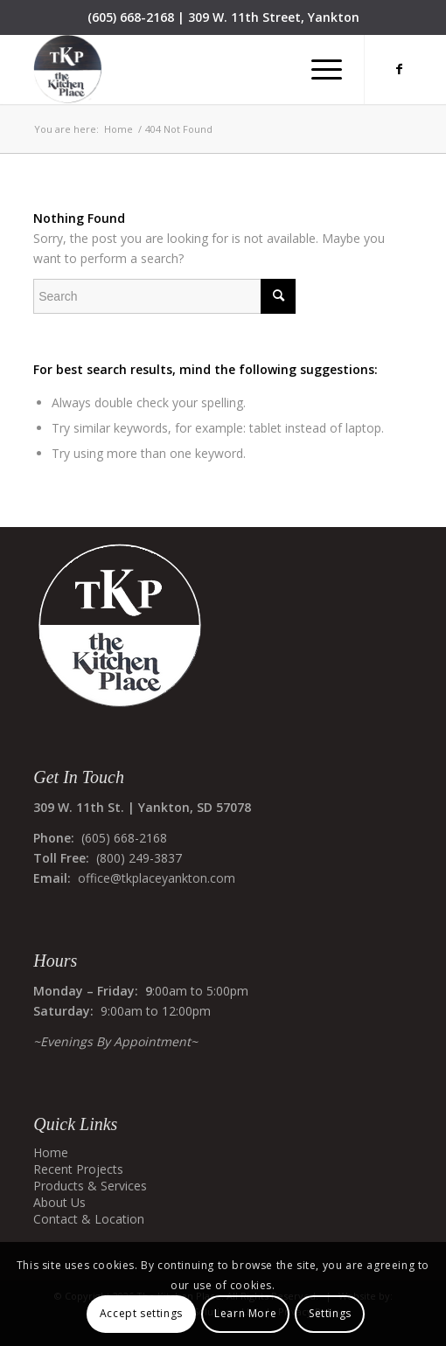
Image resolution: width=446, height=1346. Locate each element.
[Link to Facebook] (400, 69)
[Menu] (318, 69)
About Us (59, 1202)
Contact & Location (88, 1219)
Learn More (245, 1313)
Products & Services (90, 1185)
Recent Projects (78, 1169)
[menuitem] (318, 69)
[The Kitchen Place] (185, 69)
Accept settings (141, 1313)
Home (50, 1152)
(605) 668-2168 (130, 17)
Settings (330, 1313)
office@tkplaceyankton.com (156, 878)
